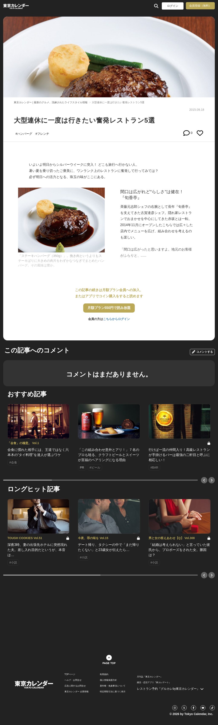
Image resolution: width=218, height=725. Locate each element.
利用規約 (104, 674)
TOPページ (70, 674)
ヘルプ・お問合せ (73, 680)
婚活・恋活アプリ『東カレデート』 (154, 682)
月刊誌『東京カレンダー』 (149, 677)
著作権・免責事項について (112, 686)
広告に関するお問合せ (75, 686)
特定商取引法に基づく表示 (112, 692)
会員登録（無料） (200, 5)
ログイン (172, 5)
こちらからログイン (116, 319)
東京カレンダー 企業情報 (77, 692)
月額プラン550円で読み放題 (109, 308)
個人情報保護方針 (108, 680)
